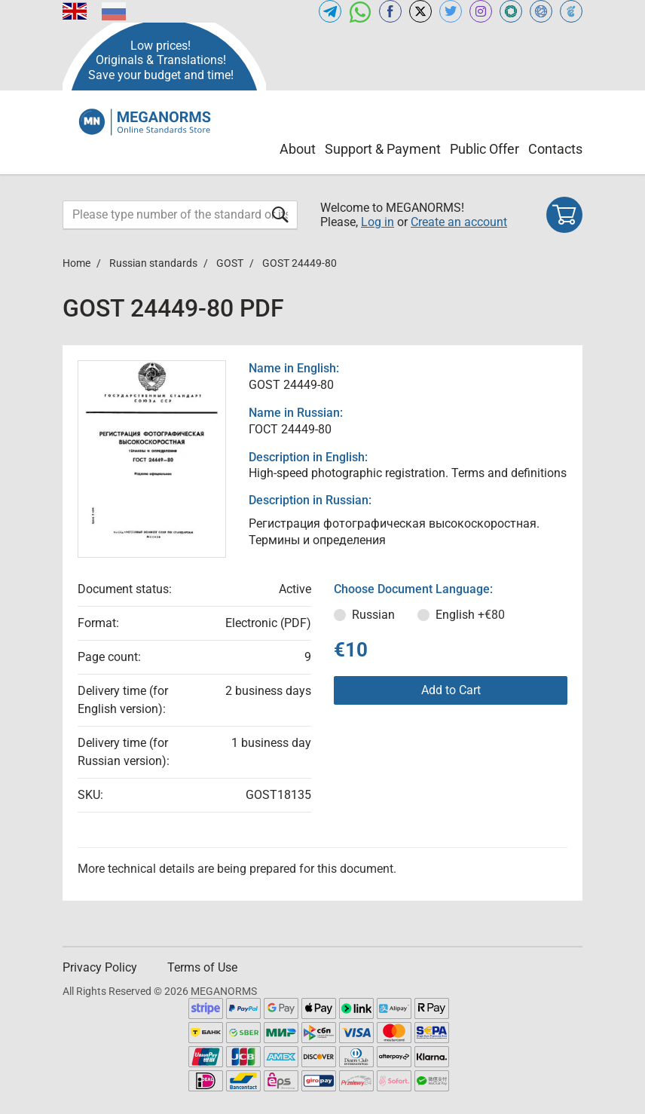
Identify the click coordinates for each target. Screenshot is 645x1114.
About (298, 149)
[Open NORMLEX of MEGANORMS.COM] (541, 11)
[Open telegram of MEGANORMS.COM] (330, 11)
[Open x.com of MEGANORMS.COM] (420, 11)
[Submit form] (280, 214)
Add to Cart (451, 690)
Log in (377, 222)
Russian (373, 614)
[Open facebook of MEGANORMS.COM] (390, 11)
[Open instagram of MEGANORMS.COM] (480, 11)
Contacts (555, 149)
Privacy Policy (100, 967)
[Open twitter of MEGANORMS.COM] (450, 11)
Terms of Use (202, 967)
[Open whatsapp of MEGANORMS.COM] (360, 11)
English (470, 614)
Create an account (459, 222)
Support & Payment (383, 149)
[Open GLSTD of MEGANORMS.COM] (511, 11)
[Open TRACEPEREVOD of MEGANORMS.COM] (571, 11)
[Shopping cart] (564, 215)
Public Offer (484, 149)
